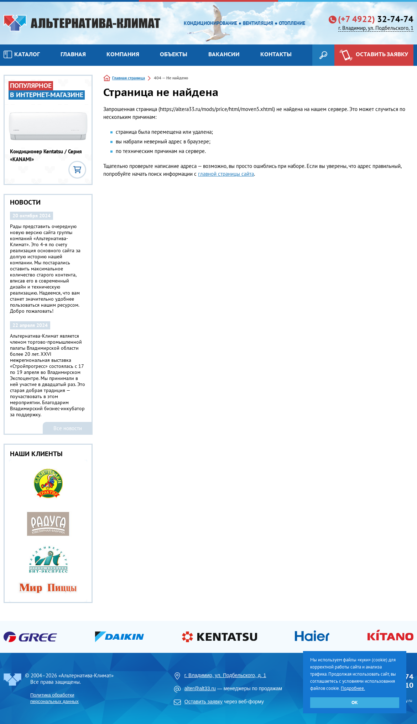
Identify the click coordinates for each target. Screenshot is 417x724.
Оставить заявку (203, 701)
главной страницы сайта (226, 173)
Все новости (67, 428)
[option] (48, 531)
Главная (73, 54)
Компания (122, 54)
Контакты (276, 54)
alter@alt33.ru (200, 688)
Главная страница (128, 77)
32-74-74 (375, 19)
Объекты (173, 54)
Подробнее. (353, 688)
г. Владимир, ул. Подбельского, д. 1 (225, 675)
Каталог (22, 54)
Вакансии (224, 54)
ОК (354, 702)
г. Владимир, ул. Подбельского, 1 (375, 28)
